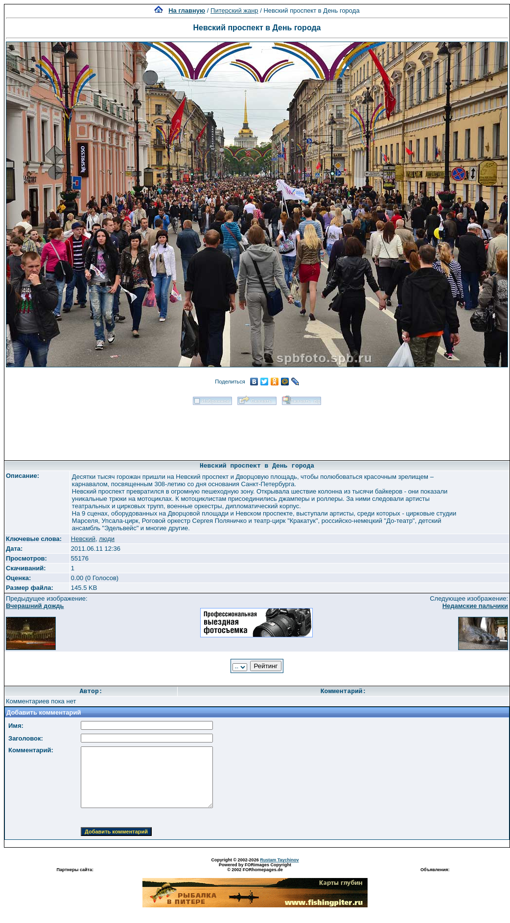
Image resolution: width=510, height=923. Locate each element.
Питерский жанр (234, 10)
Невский (83, 538)
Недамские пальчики (475, 605)
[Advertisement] (257, 429)
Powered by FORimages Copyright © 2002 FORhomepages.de (255, 867)
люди (107, 538)
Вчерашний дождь (35, 605)
